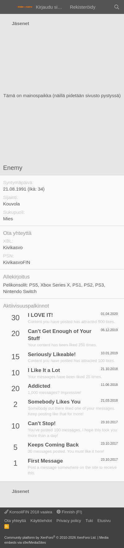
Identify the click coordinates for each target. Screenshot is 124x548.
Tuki (89, 520)
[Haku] (117, 7)
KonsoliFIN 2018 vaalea (28, 512)
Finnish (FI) (69, 512)
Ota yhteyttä (15, 520)
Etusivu (104, 520)
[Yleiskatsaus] (104, 7)
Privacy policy (68, 520)
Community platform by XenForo (50, 537)
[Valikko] (8, 7)
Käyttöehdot (41, 520)
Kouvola (11, 203)
